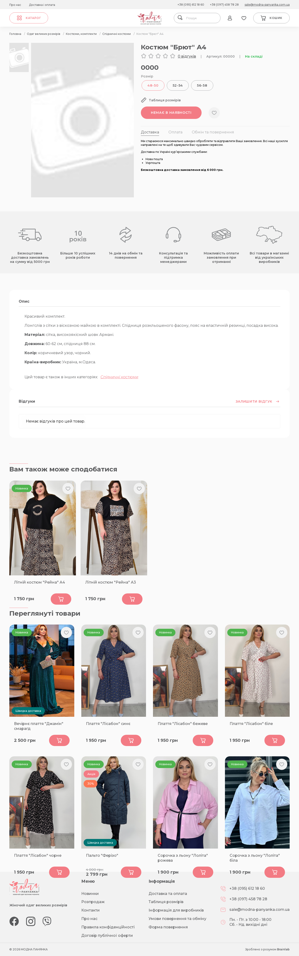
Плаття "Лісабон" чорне (37, 855)
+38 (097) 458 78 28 (224, 4)
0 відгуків (187, 56)
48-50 (153, 85)
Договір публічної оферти (107, 935)
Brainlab (283, 949)
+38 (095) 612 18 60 (191, 4)
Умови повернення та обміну (177, 918)
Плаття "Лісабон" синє (108, 723)
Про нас (15, 5)
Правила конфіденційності (108, 927)
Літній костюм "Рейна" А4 (39, 582)
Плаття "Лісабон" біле (251, 723)
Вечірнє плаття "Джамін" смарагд (38, 726)
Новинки (90, 893)
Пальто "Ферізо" (102, 855)
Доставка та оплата (168, 893)
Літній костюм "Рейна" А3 (110, 582)
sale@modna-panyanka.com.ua (267, 4)
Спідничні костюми (119, 377)
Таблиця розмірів (166, 902)
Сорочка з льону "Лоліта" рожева (183, 858)
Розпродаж (93, 902)
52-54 (178, 85)
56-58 (202, 85)
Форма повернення (168, 927)
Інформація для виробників (176, 910)
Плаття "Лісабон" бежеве (183, 723)
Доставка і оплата (42, 5)
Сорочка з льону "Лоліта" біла (255, 858)
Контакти (90, 910)
